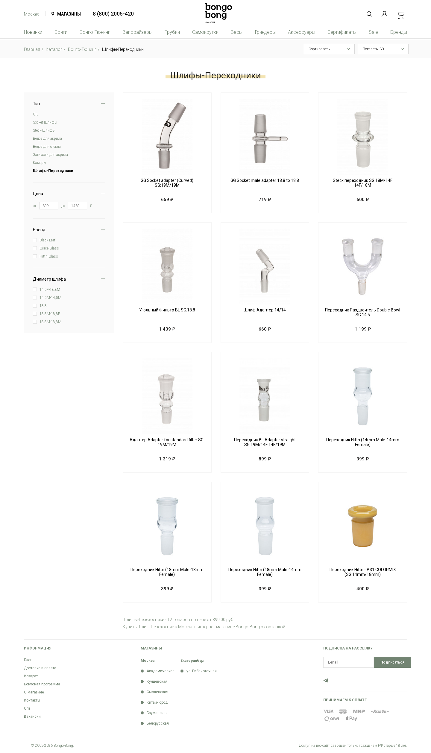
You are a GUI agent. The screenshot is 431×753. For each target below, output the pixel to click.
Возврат (31, 676)
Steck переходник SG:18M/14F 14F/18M (362, 183)
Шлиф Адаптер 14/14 (265, 310)
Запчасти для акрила (50, 155)
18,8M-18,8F (50, 314)
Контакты (32, 700)
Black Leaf (47, 240)
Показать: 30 (373, 49)
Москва (32, 14)
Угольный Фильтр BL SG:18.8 (167, 310)
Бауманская (157, 713)
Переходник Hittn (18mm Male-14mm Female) (264, 572)
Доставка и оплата (40, 668)
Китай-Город (157, 702)
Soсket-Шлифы (45, 122)
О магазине (34, 692)
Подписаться (392, 662)
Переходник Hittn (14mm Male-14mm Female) (362, 442)
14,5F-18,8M (50, 289)
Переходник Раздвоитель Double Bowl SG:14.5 (362, 312)
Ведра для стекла (47, 146)
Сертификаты (341, 32)
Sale (373, 32)
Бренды (398, 32)
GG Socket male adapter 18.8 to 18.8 (264, 180)
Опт (27, 708)
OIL (35, 114)
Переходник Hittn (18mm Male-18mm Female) (167, 572)
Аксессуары (301, 32)
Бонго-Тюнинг (95, 32)
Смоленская (157, 692)
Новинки (33, 32)
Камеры (39, 163)
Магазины (69, 14)
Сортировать (319, 49)
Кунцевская (157, 681)
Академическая (160, 671)
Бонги (60, 32)
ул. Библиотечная (201, 671)
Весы (236, 32)
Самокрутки (205, 32)
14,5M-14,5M (50, 298)
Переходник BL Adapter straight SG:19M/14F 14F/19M (265, 442)
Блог (28, 660)
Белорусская (158, 723)
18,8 (43, 306)
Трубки (172, 32)
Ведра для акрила (47, 138)
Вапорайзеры (137, 32)
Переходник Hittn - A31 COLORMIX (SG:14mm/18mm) (363, 572)
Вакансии (32, 716)
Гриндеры (265, 32)
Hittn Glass (49, 256)
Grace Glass (49, 248)
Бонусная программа (42, 684)
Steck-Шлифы (44, 130)
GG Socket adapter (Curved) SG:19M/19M (167, 183)
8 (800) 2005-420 (113, 13)
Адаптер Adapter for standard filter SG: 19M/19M (167, 442)
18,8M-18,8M (50, 322)
